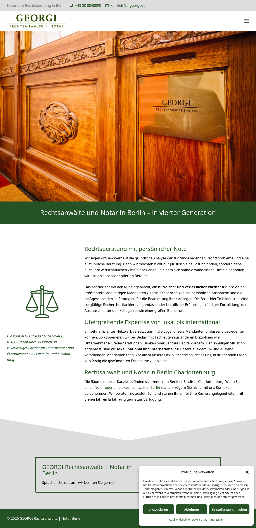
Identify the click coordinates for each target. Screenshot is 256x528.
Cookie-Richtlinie (179, 519)
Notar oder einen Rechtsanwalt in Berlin (127, 387)
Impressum (216, 519)
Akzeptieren (158, 509)
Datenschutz (199, 519)
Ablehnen (191, 509)
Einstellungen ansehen (229, 509)
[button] (247, 472)
